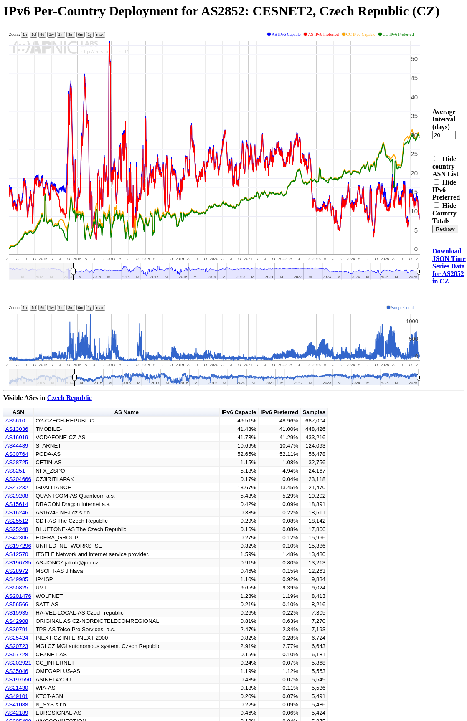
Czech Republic (69, 397)
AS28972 (16, 571)
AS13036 (16, 429)
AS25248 (16, 529)
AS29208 (16, 496)
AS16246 (16, 512)
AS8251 (15, 471)
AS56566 (16, 604)
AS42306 (16, 537)
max (100, 35)
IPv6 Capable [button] (238, 412)
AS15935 (16, 613)
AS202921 (18, 663)
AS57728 (16, 654)
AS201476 (18, 596)
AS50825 (16, 587)
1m (61, 35)
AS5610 (15, 420)
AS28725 (16, 462)
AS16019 (16, 437)
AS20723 (16, 646)
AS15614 (16, 504)
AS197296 (18, 546)
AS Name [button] (126, 412)
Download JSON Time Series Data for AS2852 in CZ (449, 266)
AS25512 (16, 521)
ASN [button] (18, 412)
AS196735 (18, 562)
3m (71, 35)
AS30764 (16, 454)
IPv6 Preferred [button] (279, 412)
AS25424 (16, 638)
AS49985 (16, 579)
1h (25, 35)
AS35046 (16, 671)
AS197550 (18, 679)
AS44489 (16, 446)
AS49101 (16, 696)
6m (81, 35)
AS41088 (16, 704)
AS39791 (16, 629)
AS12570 (16, 554)
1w (51, 35)
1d (33, 35)
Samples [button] (313, 412)
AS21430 (16, 688)
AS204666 (18, 479)
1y (90, 35)
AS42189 (16, 713)
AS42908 (16, 621)
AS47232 (16, 487)
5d (42, 35)
